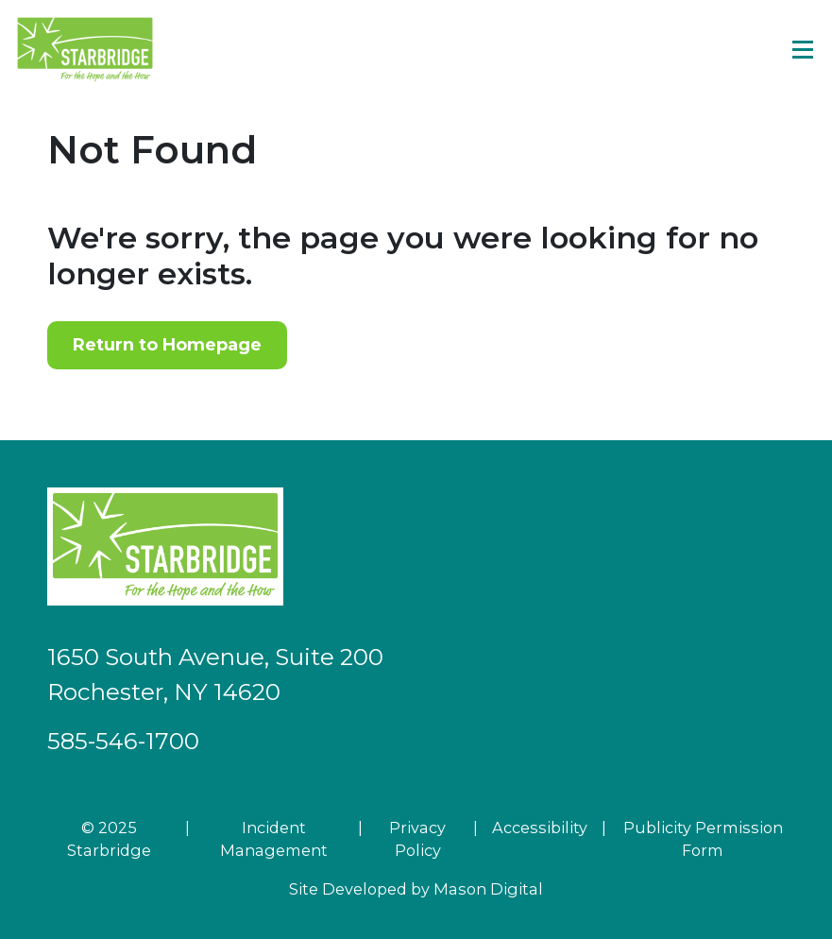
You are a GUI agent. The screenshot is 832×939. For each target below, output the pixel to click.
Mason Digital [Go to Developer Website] (488, 888)
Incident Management (274, 839)
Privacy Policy (417, 839)
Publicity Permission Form (703, 839)
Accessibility (539, 827)
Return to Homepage (167, 344)
